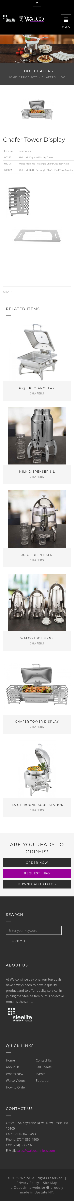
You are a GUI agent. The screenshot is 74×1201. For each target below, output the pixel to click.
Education (43, 1080)
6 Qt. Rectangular (37, 388)
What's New (14, 1074)
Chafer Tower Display (37, 721)
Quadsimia (22, 1187)
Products (29, 77)
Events (40, 1074)
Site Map (50, 1183)
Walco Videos (15, 1080)
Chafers (49, 77)
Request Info (37, 873)
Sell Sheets (44, 1067)
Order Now (37, 862)
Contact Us (44, 1060)
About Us (13, 1067)
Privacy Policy (28, 1183)
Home (12, 77)
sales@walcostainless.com (36, 1150)
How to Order (16, 1087)
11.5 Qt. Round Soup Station (37, 805)
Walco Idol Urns (37, 638)
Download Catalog (37, 884)
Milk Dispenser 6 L (37, 471)
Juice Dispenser (36, 555)
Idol (63, 77)
